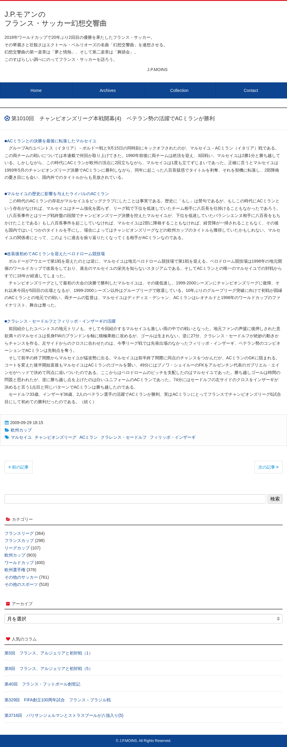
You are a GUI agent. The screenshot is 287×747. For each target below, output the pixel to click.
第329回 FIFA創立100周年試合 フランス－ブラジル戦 (57, 699)
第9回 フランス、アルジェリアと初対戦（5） (48, 668)
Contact (251, 90)
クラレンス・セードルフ (124, 437)
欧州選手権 (14, 569)
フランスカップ (19, 540)
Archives (108, 90)
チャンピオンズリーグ (55, 437)
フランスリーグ (19, 533)
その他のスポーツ (21, 584)
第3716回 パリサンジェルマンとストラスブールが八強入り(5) (63, 715)
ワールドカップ (19, 562)
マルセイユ (21, 437)
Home (36, 90)
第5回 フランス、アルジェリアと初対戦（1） (48, 653)
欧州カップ (21, 430)
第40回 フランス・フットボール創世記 (42, 684)
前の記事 (18, 467)
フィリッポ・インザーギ (173, 437)
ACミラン (88, 437)
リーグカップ (17, 548)
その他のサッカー (21, 577)
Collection (179, 90)
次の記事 (268, 467)
